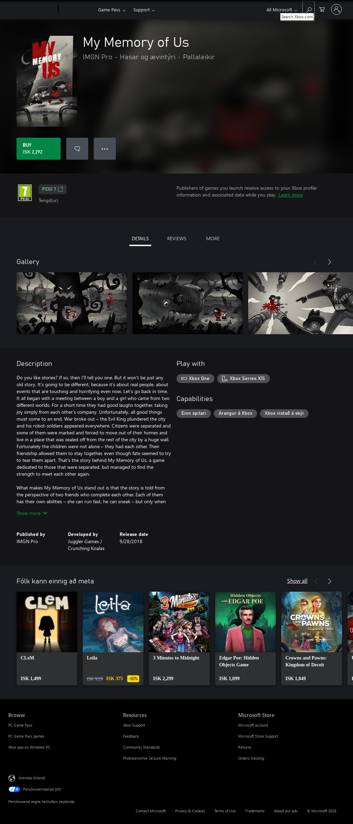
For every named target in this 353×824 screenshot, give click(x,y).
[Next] (329, 262)
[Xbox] (77, 9)
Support (141, 9)
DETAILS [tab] (140, 238)
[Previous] (316, 262)
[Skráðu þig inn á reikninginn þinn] (336, 9)
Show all (297, 580)
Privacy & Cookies (190, 811)
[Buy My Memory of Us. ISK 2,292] (39, 149)
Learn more (291, 194)
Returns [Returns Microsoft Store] (244, 747)
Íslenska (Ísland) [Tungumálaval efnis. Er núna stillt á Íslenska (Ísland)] (32, 777)
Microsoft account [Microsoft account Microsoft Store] (253, 725)
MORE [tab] (213, 238)
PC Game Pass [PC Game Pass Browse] (20, 725)
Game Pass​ (109, 9)
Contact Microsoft (151, 811)
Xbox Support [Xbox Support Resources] (134, 725)
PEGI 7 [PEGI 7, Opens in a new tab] (52, 189)
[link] (47, 638)
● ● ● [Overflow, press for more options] (105, 148)
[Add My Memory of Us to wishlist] (77, 149)
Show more (32, 513)
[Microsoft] (32, 9)
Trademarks (255, 811)
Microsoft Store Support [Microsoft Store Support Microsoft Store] (258, 736)
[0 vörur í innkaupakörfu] (322, 9)
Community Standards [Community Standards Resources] (141, 747)
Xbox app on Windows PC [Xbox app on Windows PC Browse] (29, 747)
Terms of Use (225, 811)
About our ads (285, 811)
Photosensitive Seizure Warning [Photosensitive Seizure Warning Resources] (149, 758)
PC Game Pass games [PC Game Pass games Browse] (26, 736)
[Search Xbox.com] (308, 9)
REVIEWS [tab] (176, 238)
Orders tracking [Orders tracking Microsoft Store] (251, 758)
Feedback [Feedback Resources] (131, 736)
